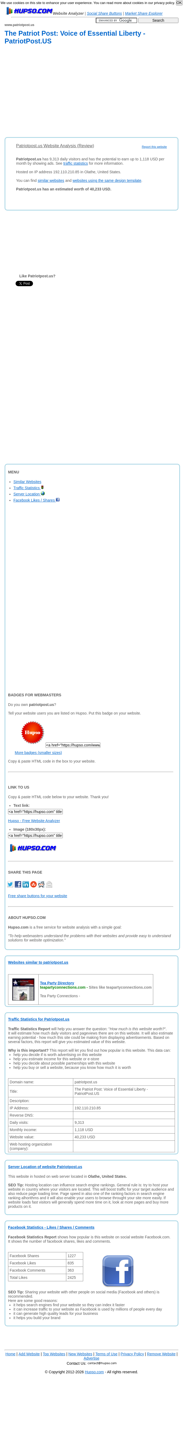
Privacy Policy (132, 1354)
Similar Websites (27, 482)
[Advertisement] (78, 92)
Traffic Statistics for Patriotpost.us (38, 1019)
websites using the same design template (106, 180)
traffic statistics (75, 163)
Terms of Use (106, 1354)
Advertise (91, 1358)
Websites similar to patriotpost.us (38, 962)
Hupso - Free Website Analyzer (34, 821)
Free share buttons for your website (37, 896)
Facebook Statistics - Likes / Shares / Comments (51, 1227)
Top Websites (54, 1354)
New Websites (80, 1354)
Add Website (29, 1354)
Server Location (29, 494)
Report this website (154, 146)
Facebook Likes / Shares (36, 500)
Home (10, 1354)
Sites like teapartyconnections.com (120, 987)
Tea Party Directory (57, 983)
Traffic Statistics (28, 488)
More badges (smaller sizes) (38, 752)
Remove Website (161, 1354)
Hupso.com (94, 1372)
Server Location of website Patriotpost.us (45, 1167)
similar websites (51, 180)
